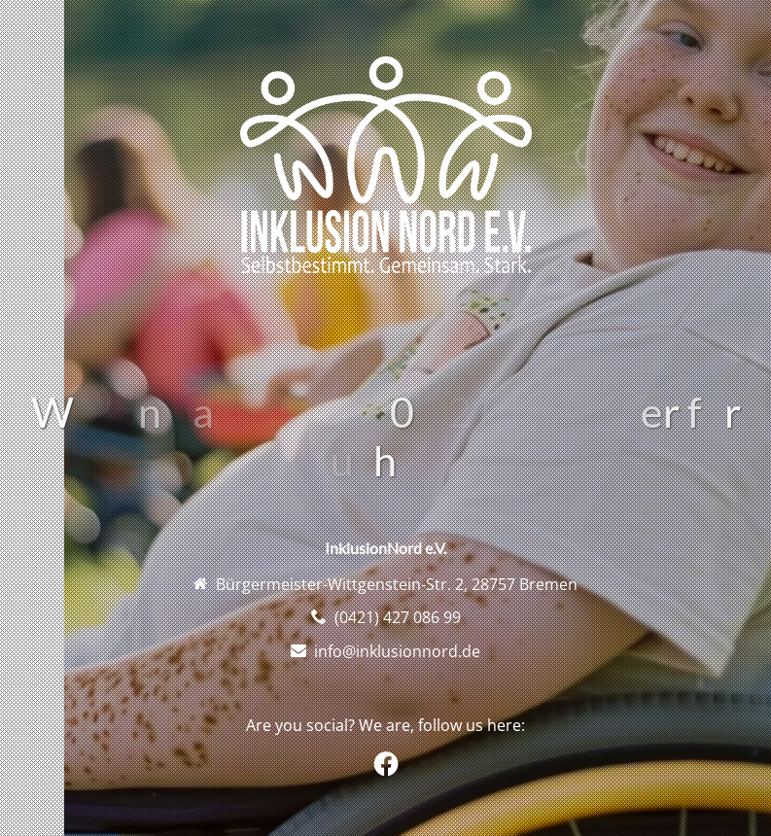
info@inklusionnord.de (397, 651)
